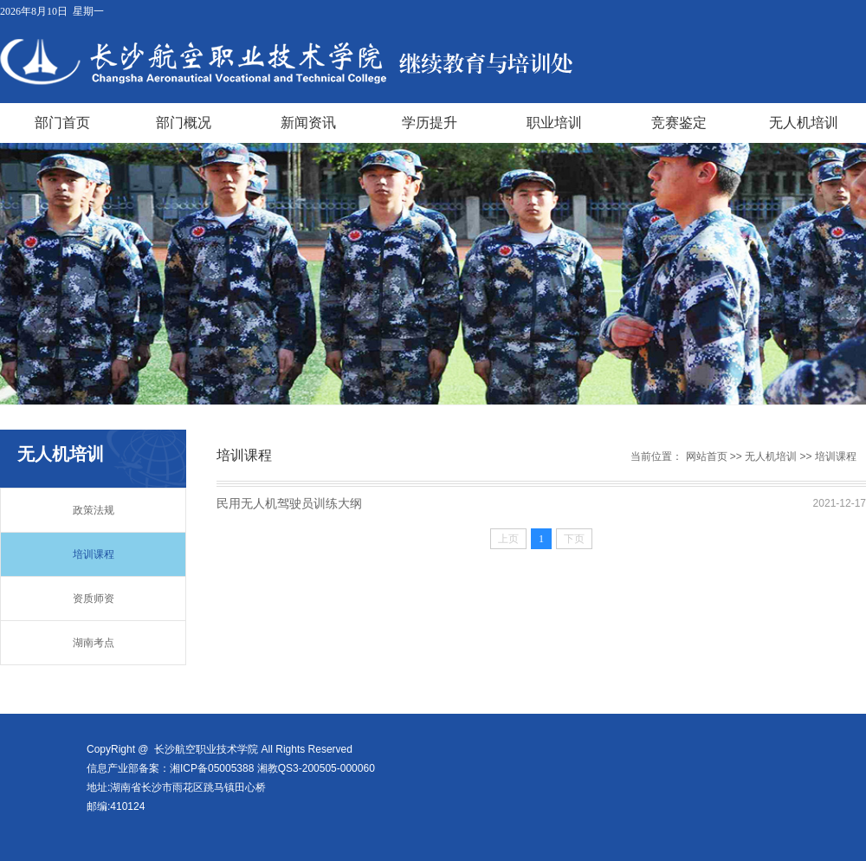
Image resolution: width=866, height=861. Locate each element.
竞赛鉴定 (679, 122)
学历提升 (429, 122)
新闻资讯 (308, 122)
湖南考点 (93, 643)
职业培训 (554, 122)
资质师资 (93, 598)
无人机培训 (803, 122)
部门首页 (62, 122)
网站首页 (706, 456)
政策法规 (93, 510)
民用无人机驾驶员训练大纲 (289, 503)
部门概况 (183, 122)
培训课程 (93, 554)
